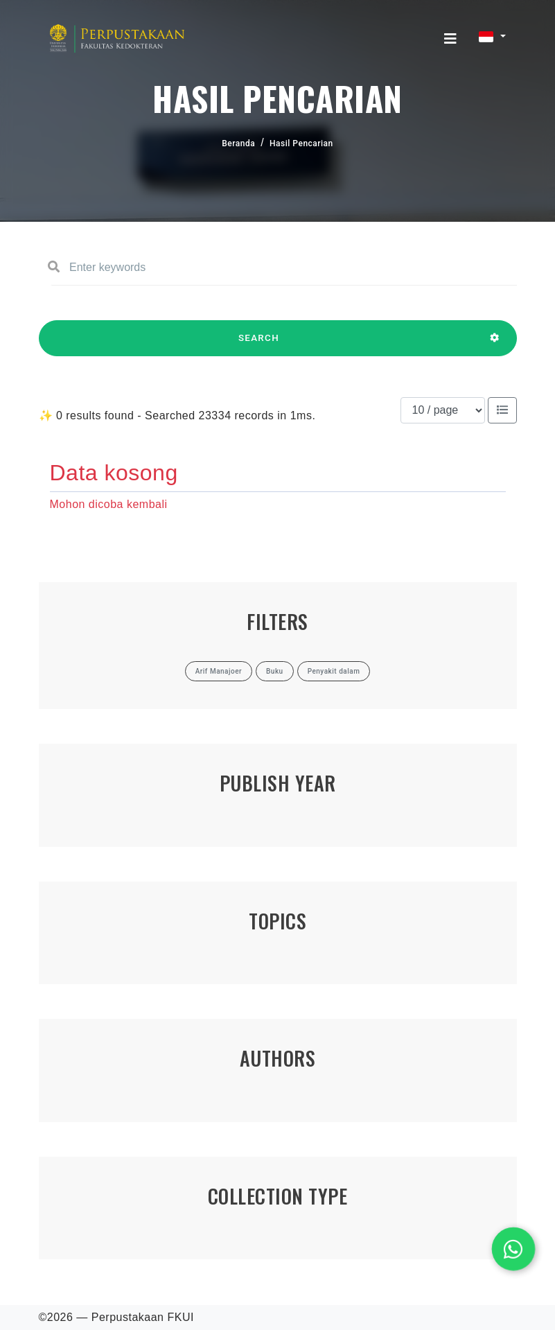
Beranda (238, 143)
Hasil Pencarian (301, 143)
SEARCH (259, 344)
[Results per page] (442, 410)
